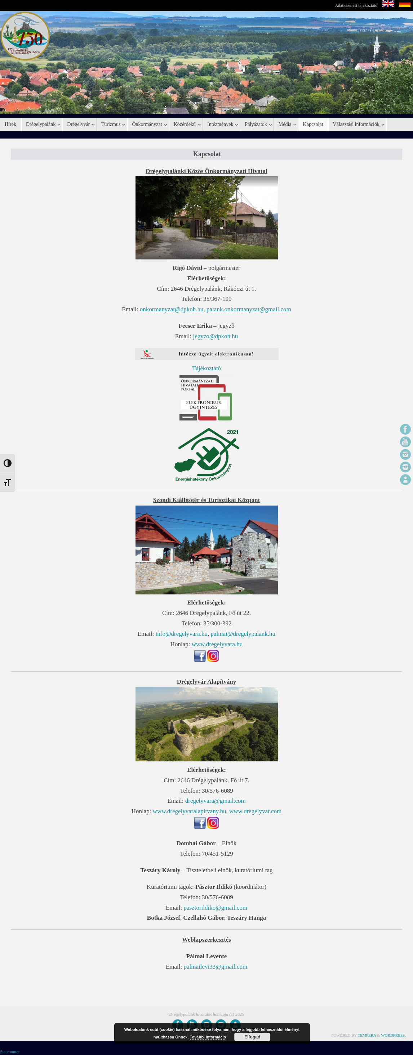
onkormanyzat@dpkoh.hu (172, 309)
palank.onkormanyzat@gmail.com (248, 309)
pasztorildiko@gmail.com (215, 907)
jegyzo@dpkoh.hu (215, 336)
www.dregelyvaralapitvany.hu (189, 811)
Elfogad (252, 1037)
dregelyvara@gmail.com (215, 800)
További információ (208, 1037)
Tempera (367, 1035)
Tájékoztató (206, 368)
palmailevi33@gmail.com (215, 966)
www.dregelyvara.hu (217, 644)
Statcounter (10, 1051)
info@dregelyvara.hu (182, 633)
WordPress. (393, 1035)
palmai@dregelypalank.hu (243, 633)
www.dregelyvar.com (255, 811)
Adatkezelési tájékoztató (356, 5)
